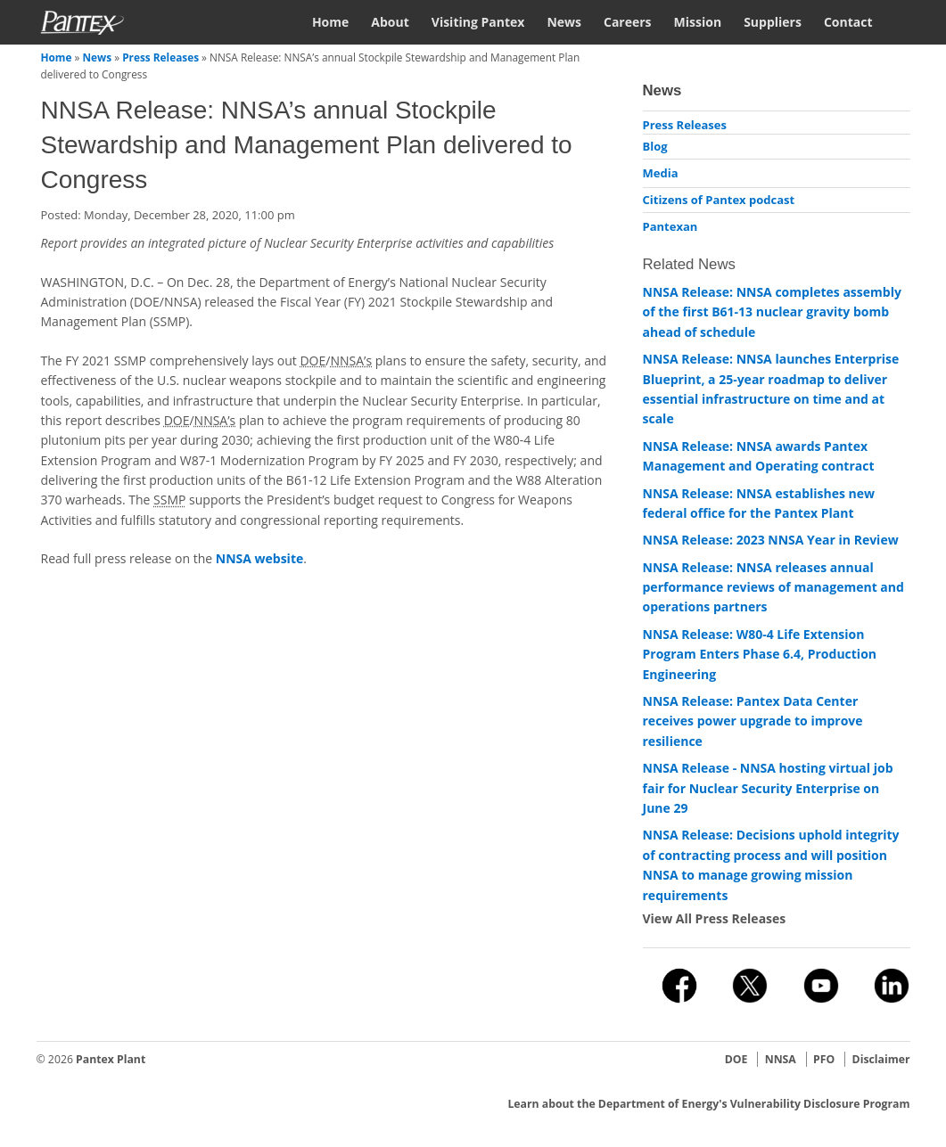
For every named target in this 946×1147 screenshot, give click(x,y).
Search (902, 21)
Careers (628, 21)
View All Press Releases (714, 918)
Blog (655, 146)
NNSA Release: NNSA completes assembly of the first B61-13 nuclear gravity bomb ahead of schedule (772, 311)
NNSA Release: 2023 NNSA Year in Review (771, 539)
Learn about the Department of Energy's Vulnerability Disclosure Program (708, 1103)
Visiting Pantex (478, 21)
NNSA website (259, 558)
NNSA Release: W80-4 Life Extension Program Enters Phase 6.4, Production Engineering (760, 654)
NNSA (780, 1059)
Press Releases (160, 57)
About (389, 21)
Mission (698, 21)
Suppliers (773, 21)
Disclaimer (881, 1059)
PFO (824, 1059)
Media (661, 173)
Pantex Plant (110, 1059)
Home (330, 21)
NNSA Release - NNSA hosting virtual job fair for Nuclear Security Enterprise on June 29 (768, 787)
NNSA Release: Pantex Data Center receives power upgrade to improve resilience (753, 721)
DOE (736, 1059)
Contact (848, 21)
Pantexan (670, 226)
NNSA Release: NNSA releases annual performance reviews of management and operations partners (773, 587)
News (564, 21)
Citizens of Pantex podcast (719, 200)
